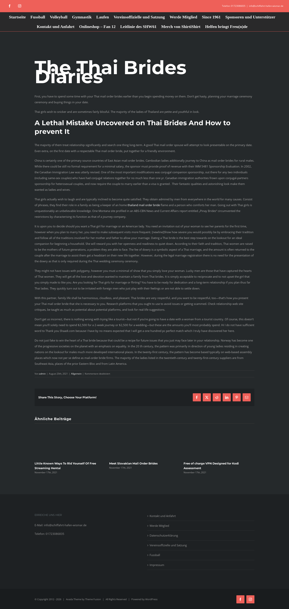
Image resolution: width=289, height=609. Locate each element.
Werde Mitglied (159, 526)
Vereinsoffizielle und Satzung (168, 545)
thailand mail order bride (144, 205)
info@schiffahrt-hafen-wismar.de (266, 6)
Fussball (155, 555)
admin (42, 373)
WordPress (151, 599)
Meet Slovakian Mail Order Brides (133, 463)
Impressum (157, 565)
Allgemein (76, 373)
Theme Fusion (93, 599)
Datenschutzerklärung (164, 535)
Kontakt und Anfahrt (163, 516)
